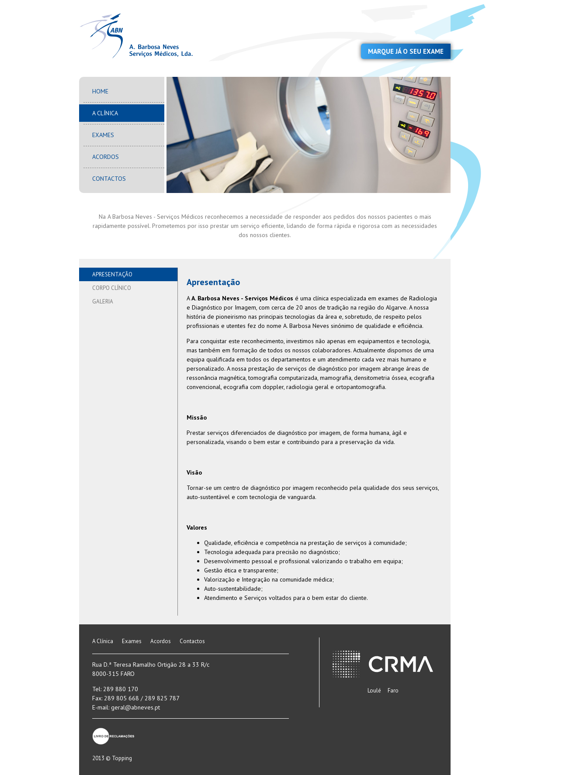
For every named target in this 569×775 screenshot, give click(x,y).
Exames (103, 135)
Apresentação (112, 274)
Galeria (102, 301)
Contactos (109, 179)
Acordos (105, 157)
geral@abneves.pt (135, 707)
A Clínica (105, 113)
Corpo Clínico (111, 288)
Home (100, 91)
